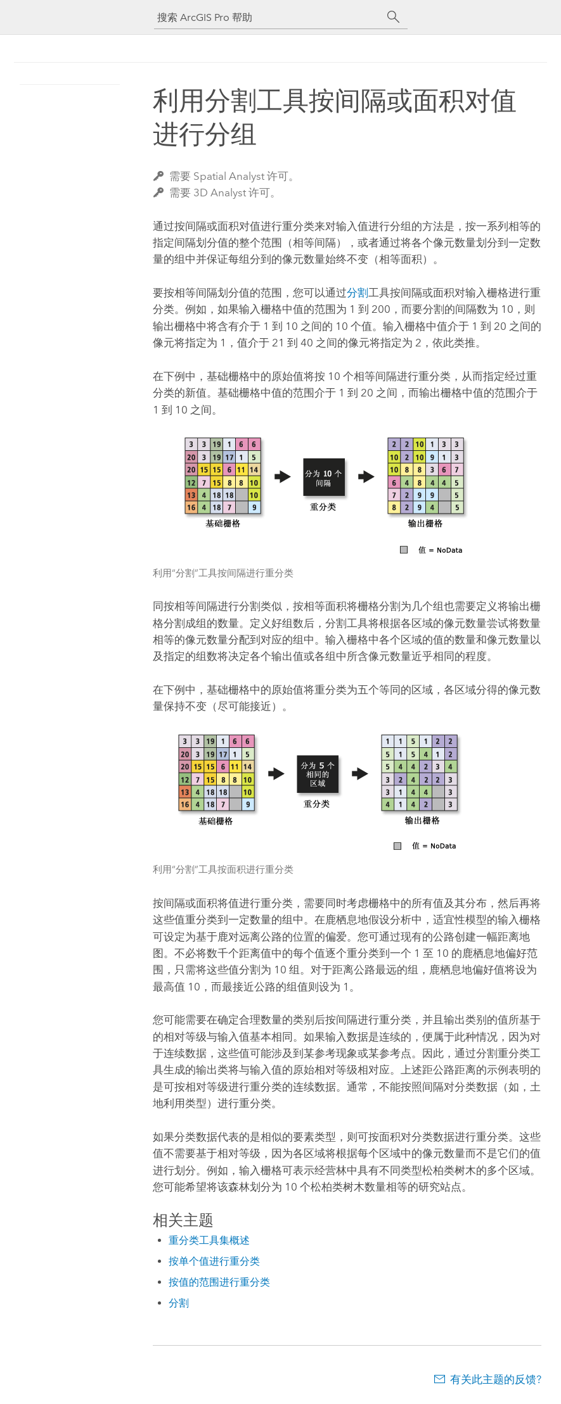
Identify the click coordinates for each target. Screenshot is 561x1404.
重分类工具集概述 (209, 1240)
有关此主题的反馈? (495, 1379)
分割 (357, 292)
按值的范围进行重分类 (219, 1282)
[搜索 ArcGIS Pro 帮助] (268, 17)
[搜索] (393, 17)
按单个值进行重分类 (214, 1261)
